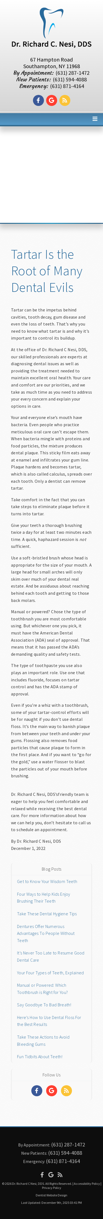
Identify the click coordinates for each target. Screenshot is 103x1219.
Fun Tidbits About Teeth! (40, 1056)
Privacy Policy (51, 1188)
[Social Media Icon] (42, 1174)
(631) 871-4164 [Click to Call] (67, 85)
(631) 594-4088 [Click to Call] (70, 79)
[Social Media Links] (36, 1090)
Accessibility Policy (87, 1183)
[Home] (51, 48)
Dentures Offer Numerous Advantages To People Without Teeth (46, 933)
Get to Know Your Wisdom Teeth (47, 881)
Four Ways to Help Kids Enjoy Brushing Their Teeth (43, 897)
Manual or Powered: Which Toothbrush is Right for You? (42, 988)
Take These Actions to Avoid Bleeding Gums (43, 1040)
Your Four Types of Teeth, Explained (50, 972)
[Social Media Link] (38, 100)
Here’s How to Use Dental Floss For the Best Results (49, 1021)
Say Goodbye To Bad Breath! (44, 1004)
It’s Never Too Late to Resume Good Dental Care (51, 956)
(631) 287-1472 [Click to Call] (72, 72)
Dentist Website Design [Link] (51, 1195)
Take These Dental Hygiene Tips (47, 913)
